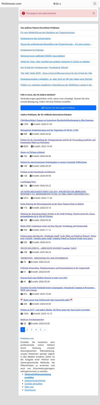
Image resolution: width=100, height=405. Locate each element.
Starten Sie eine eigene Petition (58, 107)
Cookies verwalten (33, 383)
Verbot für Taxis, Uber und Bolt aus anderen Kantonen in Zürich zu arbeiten (55, 62)
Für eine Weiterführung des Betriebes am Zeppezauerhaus (47, 33)
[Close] (94, 13)
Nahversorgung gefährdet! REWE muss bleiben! (42, 56)
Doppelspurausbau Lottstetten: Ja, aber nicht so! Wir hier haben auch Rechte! (56, 79)
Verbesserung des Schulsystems (35, 38)
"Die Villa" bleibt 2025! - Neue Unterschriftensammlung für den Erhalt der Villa (56, 73)
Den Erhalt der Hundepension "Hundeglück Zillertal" (44, 67)
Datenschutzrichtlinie (35, 380)
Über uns (29, 386)
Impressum (30, 389)
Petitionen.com (11, 3)
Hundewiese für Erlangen (32, 50)
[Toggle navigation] (94, 3)
